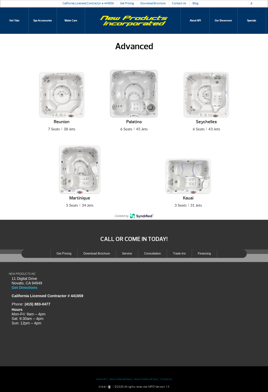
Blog (195, 3)
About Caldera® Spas (120, 379)
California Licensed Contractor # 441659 (88, 3)
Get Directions (24, 288)
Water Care (70, 20)
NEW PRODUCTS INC (22, 274)
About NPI (195, 20)
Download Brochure (152, 3)
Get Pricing (127, 3)
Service (127, 253)
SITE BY (105, 386)
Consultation (152, 253)
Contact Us (179, 3)
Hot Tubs (14, 20)
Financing (204, 253)
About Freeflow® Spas (146, 379)
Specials (251, 20)
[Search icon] (251, 4)
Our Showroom (223, 20)
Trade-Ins (179, 253)
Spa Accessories (42, 20)
